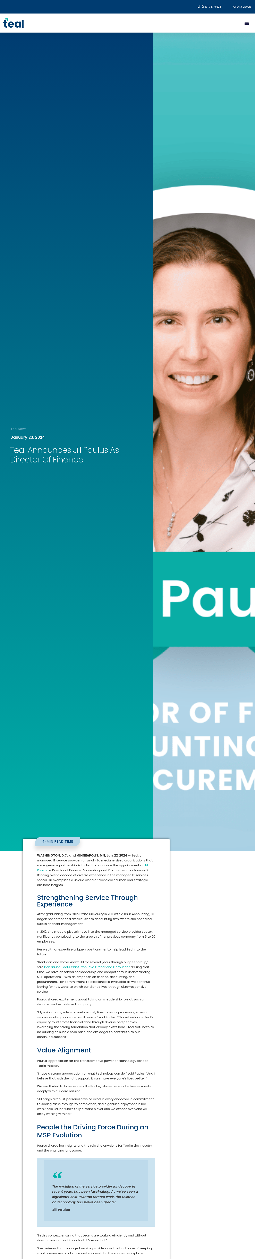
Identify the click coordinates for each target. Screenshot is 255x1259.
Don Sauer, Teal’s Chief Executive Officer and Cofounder (87, 967)
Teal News (18, 429)
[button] (246, 23)
